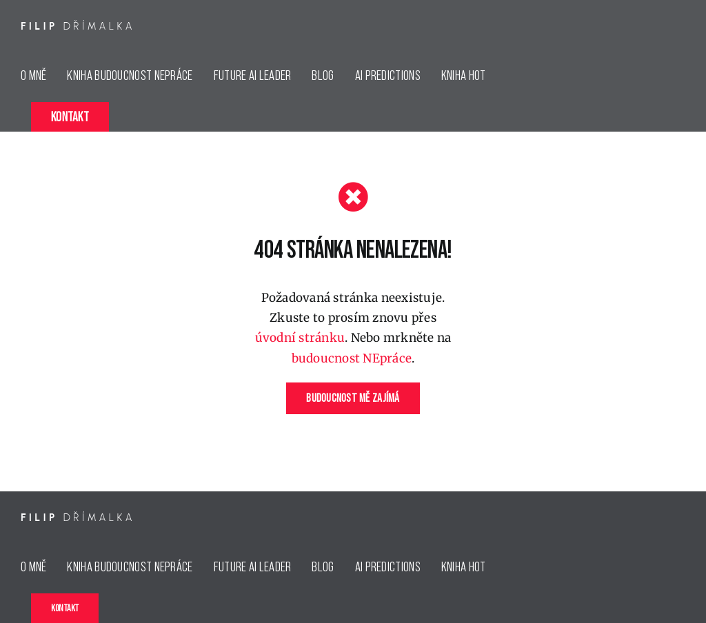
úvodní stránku (300, 337)
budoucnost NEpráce (352, 358)
